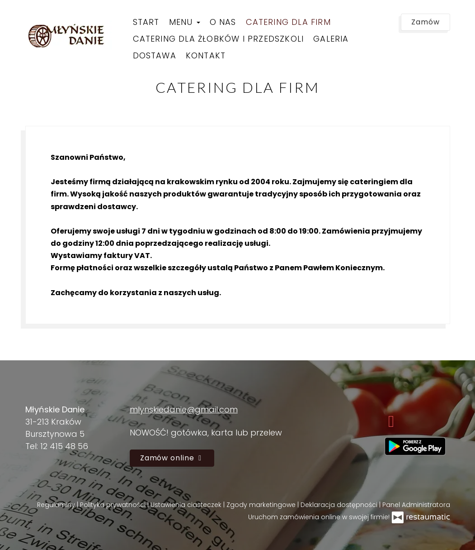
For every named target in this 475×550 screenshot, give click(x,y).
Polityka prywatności (113, 504)
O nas (223, 22)
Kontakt (206, 55)
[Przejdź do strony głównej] (70, 35)
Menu (184, 22)
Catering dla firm (288, 22)
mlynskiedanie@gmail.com (184, 409)
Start (146, 22)
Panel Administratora (416, 504)
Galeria (330, 38)
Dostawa (154, 55)
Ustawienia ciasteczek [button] (186, 504)
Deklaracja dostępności (340, 504)
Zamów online (172, 458)
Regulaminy (57, 504)
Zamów (425, 22)
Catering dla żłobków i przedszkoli (218, 38)
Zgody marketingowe (261, 504)
